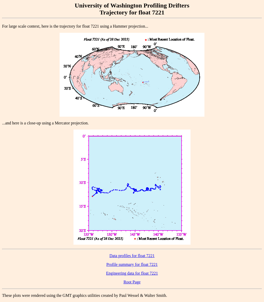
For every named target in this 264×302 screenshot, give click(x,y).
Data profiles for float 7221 (131, 255)
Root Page (132, 282)
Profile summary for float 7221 (132, 264)
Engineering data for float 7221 (132, 273)
